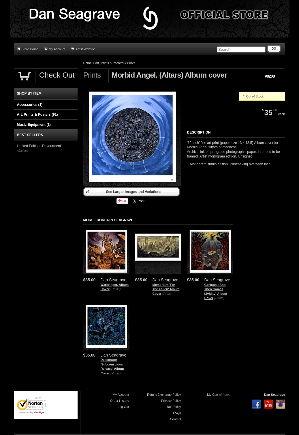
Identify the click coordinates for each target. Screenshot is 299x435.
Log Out (123, 406)
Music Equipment (34, 125)
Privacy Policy (171, 400)
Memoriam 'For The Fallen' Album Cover (166, 289)
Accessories (30, 105)
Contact (175, 419)
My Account (54, 49)
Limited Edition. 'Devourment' (39, 146)
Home (87, 63)
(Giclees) (23, 150)
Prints (131, 63)
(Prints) (115, 289)
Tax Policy (174, 406)
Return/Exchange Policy (164, 394)
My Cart (212, 394)
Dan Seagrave (274, 394)
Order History (119, 400)
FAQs (177, 413)
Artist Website (83, 49)
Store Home (28, 49)
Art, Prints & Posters (109, 63)
